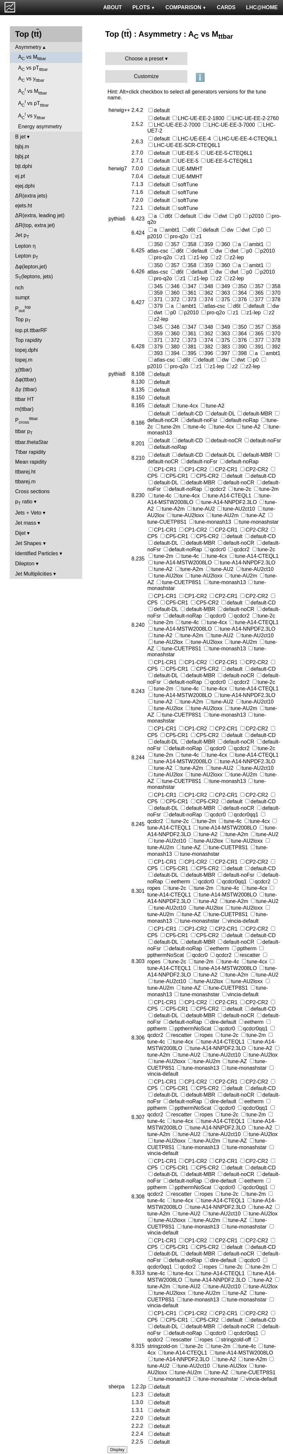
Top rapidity (28, 340)
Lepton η (25, 246)
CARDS (226, 7)
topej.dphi (26, 350)
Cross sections (32, 491)
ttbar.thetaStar (31, 442)
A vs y (31, 79)
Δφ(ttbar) (25, 379)
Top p (23, 320)
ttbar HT (24, 399)
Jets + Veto (28, 513)
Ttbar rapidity (30, 452)
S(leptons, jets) (34, 277)
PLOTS (143, 7)
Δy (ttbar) (26, 389)
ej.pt (20, 176)
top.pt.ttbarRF (31, 330)
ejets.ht (23, 205)
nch (19, 287)
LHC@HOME (262, 7)
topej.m (23, 360)
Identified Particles (36, 553)
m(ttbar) (24, 409)
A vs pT (33, 68)
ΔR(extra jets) (31, 196)
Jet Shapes (28, 543)
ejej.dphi (25, 186)
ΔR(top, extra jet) (35, 225)
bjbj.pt (22, 156)
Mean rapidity (31, 462)
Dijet (20, 533)
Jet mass (25, 523)
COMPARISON (185, 7)
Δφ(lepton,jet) (31, 266)
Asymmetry (28, 47)
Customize (146, 76)
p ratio (24, 502)
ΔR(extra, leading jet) (39, 215)
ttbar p (24, 432)
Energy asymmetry (40, 126)
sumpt (22, 297)
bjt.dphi (23, 166)
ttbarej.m (25, 481)
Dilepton (25, 563)
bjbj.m (22, 146)
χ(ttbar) (23, 369)
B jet (20, 136)
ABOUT (112, 7)
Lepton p (26, 256)
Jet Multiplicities (33, 574)
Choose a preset (144, 58)
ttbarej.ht (25, 471)
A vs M (32, 57)
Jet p (22, 235)
